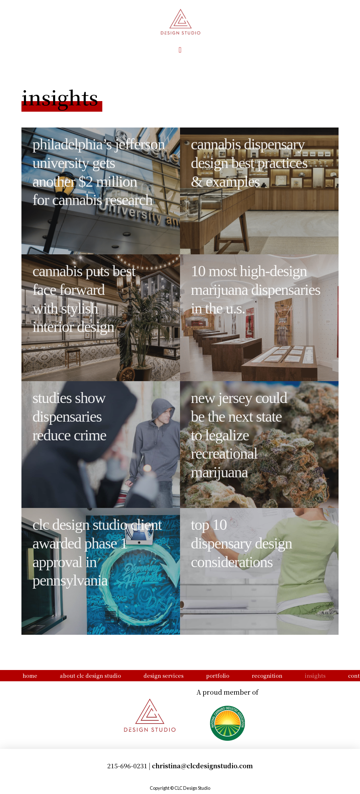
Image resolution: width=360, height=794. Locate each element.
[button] (180, 49)
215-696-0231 (127, 765)
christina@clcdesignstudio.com (202, 765)
